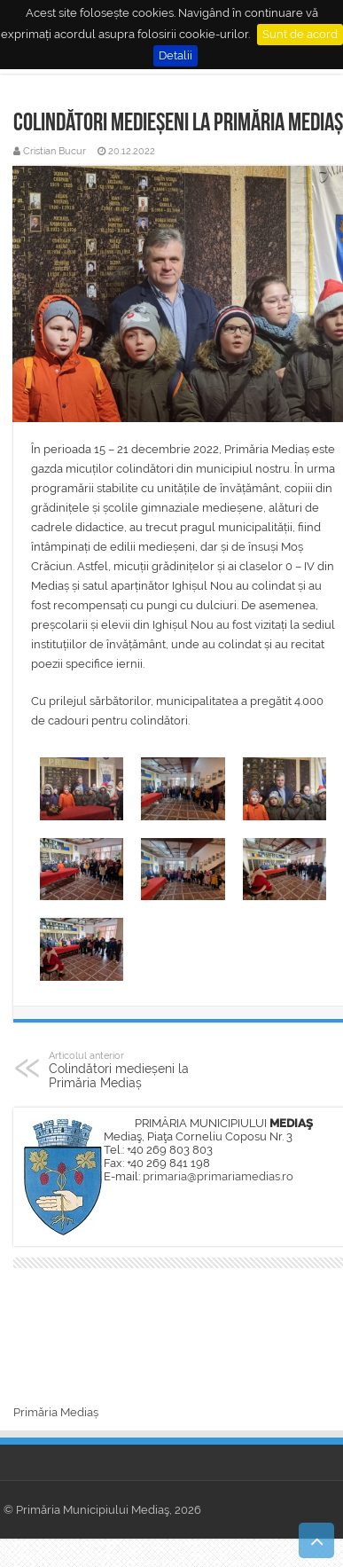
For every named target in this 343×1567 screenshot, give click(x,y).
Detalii (175, 55)
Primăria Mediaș (55, 1412)
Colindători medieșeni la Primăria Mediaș (139, 1069)
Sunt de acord (300, 34)
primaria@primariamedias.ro (218, 1176)
